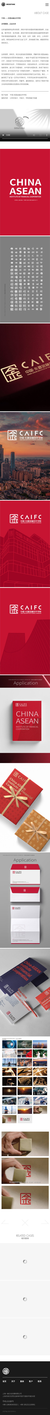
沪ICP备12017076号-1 (9, 1411)
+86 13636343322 (10, 1405)
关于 (13, 1382)
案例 (22, 1382)
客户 (31, 1382)
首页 (4, 1382)
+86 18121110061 (27, 1405)
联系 (39, 1382)
